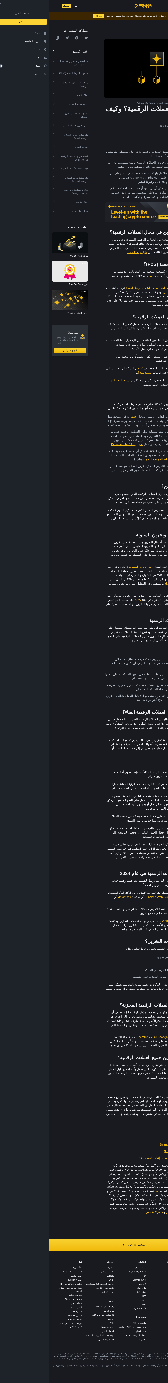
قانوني (126, 1288)
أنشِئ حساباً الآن (21, 350)
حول (127, 1267)
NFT (95, 1296)
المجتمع (126, 1308)
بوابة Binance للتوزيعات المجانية (51, 1335)
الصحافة (125, 1284)
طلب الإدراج (92, 1331)
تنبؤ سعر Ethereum (24, 1299)
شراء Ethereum (25, 1319)
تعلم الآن (49, 16)
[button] (7, 6)
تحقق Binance (58, 1327)
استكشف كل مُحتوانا (84, 1245)
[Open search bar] (26, 5)
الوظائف (125, 1272)
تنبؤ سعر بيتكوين (25, 1295)
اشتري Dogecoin (25, 1315)
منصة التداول (91, 1267)
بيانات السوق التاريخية (55, 1288)
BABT (94, 1300)
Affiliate (61, 1276)
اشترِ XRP (28, 1311)
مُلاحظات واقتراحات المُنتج (53, 1315)
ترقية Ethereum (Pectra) (21, 1284)
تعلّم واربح (28, 1267)
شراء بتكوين (27, 1303)
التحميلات (61, 1267)
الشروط (125, 1292)
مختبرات (93, 1339)
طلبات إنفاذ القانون (57, 1339)
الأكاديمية (93, 1284)
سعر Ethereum (25, 1280)
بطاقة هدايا (92, 1288)
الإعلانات (125, 1276)
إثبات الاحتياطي (58, 1292)
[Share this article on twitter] (37, 38)
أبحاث (94, 1304)
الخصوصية (125, 1296)
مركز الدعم (60, 1311)
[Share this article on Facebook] (27, 38)
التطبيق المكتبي (58, 1272)
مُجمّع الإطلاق (91, 1292)
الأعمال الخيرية (90, 1308)
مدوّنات (126, 1304)
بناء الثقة (126, 1300)
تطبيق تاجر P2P (90, 1323)
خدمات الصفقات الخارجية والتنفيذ (51, 1284)
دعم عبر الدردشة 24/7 (55, 1307)
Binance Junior (90, 1280)
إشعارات (125, 1316)
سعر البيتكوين (26, 1276)
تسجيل (17, 6)
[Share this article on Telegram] (17, 38)
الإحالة (62, 1280)
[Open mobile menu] (7, 5)
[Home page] (93, 6)
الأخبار (126, 1280)
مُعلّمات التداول (58, 1331)
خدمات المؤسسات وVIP (86, 1335)
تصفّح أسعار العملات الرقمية (20, 1272)
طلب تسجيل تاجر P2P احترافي (83, 1327)
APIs (62, 1323)
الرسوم (61, 1319)
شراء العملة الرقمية (88, 1272)
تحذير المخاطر (123, 1312)
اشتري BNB (27, 1307)
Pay (95, 1276)
